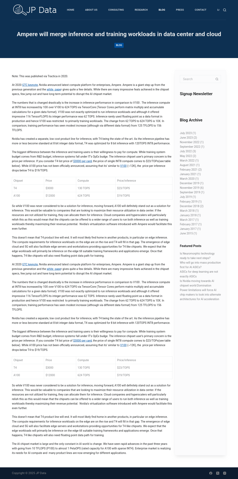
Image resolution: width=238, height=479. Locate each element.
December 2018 (189, 206)
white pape (54, 89)
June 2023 (186, 137)
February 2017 (188, 224)
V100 (123, 165)
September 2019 (190, 192)
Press (180, 9)
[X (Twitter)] (217, 473)
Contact (201, 9)
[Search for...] (196, 79)
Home (70, 9)
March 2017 (187, 219)
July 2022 (186, 151)
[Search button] (217, 79)
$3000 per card (82, 161)
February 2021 (188, 169)
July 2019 (186, 196)
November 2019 (189, 187)
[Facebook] (210, 473)
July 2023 (186, 133)
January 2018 (188, 215)
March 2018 (187, 210)
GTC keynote (30, 84)
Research (141, 9)
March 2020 (187, 178)
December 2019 (189, 183)
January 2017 (188, 228)
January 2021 (188, 174)
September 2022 (190, 146)
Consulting (116, 9)
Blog (162, 9)
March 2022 (187, 160)
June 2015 (186, 233)
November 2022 (189, 142)
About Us (91, 9)
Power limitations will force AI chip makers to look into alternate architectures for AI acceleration (200, 294)
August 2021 (187, 165)
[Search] (224, 9)
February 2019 (188, 201)
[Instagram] (224, 473)
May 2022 (186, 156)
